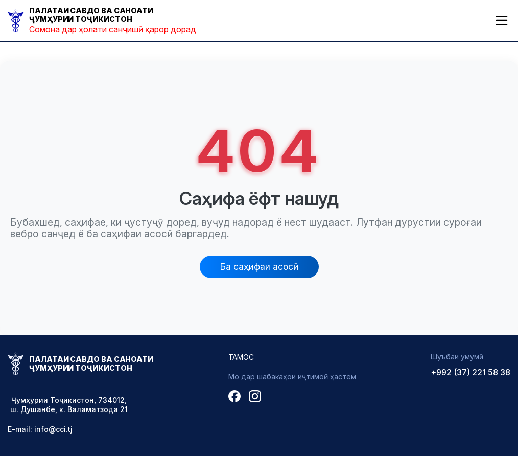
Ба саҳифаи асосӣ (259, 266)
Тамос (241, 357)
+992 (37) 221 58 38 (470, 372)
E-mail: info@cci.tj (40, 429)
